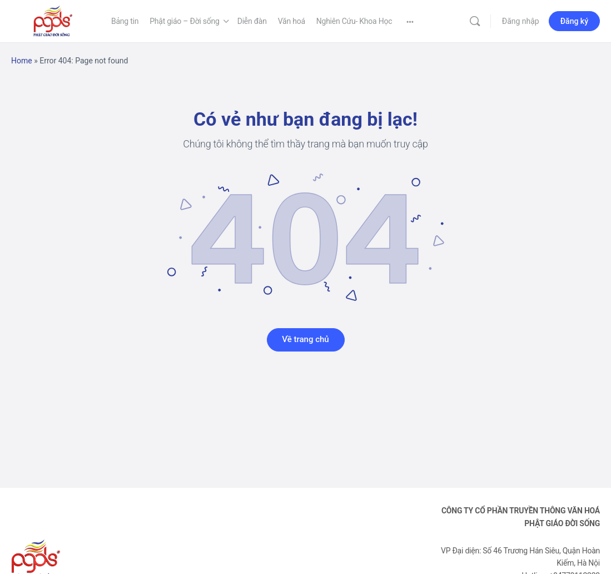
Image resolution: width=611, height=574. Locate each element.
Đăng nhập (520, 21)
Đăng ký (574, 21)
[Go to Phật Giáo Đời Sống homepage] (53, 20)
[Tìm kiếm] (475, 21)
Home (21, 60)
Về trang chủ (305, 339)
